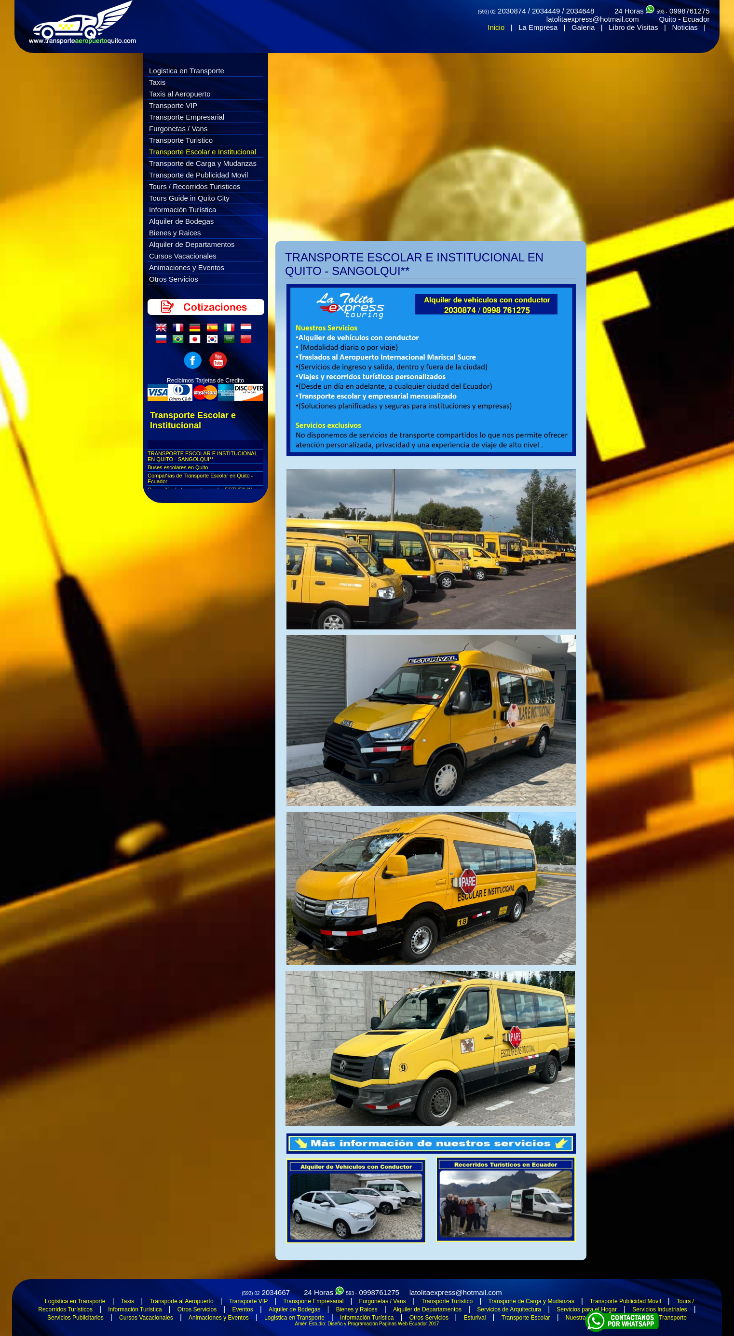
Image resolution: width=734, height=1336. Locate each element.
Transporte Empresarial (186, 117)
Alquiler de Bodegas (181, 221)
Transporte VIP (173, 105)
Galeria (583, 27)
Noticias (684, 27)
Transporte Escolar (526, 1317)
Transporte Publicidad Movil (625, 1301)
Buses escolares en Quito (178, 467)
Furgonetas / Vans (178, 128)
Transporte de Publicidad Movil (198, 175)
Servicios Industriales (659, 1309)
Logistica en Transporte (186, 71)
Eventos (242, 1309)
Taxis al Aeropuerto (180, 94)
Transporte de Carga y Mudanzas (203, 163)
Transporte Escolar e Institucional (202, 152)
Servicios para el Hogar (587, 1309)
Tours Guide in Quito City (189, 198)
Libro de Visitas (633, 27)
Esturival (474, 1317)
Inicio (496, 27)
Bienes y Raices (175, 233)
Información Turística (182, 209)
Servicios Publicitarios (75, 1317)
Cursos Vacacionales (183, 256)
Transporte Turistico (181, 140)
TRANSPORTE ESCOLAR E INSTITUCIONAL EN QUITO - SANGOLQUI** (202, 456)
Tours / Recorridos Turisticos (194, 186)
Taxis (157, 82)
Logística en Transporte (75, 1301)
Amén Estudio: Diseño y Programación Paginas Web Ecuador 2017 (367, 1323)
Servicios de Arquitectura (509, 1309)
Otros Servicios (173, 279)
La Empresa (537, 27)
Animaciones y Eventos (186, 267)
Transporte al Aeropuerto (181, 1301)
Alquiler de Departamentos (192, 244)
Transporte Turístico (447, 1301)
